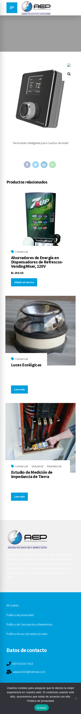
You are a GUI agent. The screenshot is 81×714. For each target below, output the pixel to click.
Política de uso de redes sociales (26, 634)
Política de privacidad (20, 615)
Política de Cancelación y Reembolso (29, 624)
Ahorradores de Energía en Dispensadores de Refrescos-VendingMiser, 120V (37, 262)
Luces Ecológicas (26, 365)
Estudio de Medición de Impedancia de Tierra (31, 474)
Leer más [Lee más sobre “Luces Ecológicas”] (19, 389)
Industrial (37, 466)
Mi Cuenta (12, 605)
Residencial (54, 466)
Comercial (21, 252)
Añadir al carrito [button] (24, 282)
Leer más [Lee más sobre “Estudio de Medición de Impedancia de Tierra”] (19, 496)
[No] (75, 698)
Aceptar (42, 707)
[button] (69, 70)
